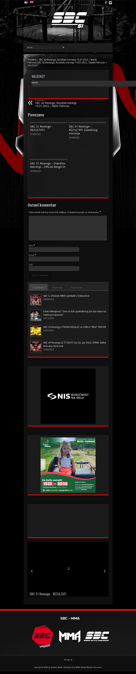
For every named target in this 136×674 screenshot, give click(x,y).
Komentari (77, 287)
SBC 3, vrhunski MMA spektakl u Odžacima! (66, 295)
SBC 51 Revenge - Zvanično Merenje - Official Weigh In (47, 165)
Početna (32, 59)
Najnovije (58, 287)
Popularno (38, 287)
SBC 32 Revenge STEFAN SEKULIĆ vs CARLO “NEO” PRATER (74, 327)
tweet (35, 82)
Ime (31, 245)
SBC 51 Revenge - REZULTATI (41, 128)
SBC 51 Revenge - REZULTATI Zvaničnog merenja (83, 130)
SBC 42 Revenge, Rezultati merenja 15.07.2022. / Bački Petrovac (58, 103)
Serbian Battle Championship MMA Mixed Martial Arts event (76, 667)
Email (31, 255)
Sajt (31, 264)
